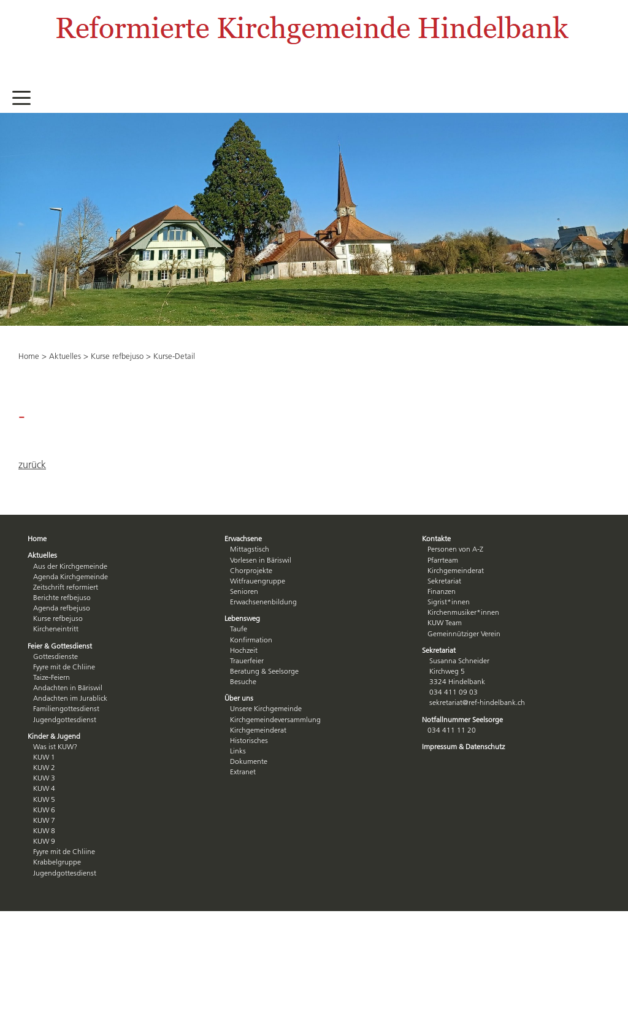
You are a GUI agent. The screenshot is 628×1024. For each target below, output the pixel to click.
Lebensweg (242, 618)
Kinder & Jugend (54, 736)
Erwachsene (243, 538)
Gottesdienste (55, 656)
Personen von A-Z (455, 548)
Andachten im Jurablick (70, 698)
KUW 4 (44, 788)
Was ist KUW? (55, 746)
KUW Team (444, 622)
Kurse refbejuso (117, 356)
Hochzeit (244, 650)
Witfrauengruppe (257, 580)
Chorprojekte (251, 570)
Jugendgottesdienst (64, 719)
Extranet (243, 771)
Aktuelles (65, 356)
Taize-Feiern (51, 677)
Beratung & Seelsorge (264, 671)
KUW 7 (44, 820)
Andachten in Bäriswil (67, 687)
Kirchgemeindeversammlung (275, 719)
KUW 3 (44, 777)
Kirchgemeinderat (258, 729)
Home (28, 356)
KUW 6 (44, 809)
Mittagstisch (249, 548)
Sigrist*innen (448, 601)
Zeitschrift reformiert (65, 586)
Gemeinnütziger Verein (463, 633)
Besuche (243, 681)
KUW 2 (44, 767)
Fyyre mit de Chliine (64, 666)
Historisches (249, 740)
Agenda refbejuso (61, 607)
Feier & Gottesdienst (60, 645)
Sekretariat (444, 580)
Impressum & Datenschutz (463, 746)
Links (238, 750)
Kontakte (436, 538)
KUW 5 (44, 799)
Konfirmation (251, 639)
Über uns (238, 698)
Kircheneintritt (55, 628)
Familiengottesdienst (66, 708)
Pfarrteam (442, 559)
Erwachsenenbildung (263, 601)
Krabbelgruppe (57, 861)
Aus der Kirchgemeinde (70, 566)
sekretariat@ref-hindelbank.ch (477, 702)
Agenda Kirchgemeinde (70, 576)
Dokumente (248, 761)
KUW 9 (44, 840)
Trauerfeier (247, 660)
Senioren (244, 591)
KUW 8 (44, 830)
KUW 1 (44, 756)
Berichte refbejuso (62, 597)
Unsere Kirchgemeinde (266, 708)
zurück (32, 464)
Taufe (238, 628)
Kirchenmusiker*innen (463, 612)
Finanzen (441, 591)
